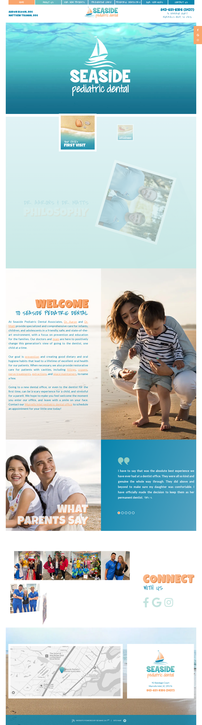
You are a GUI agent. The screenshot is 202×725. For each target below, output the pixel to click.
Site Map (117, 720)
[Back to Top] (124, 720)
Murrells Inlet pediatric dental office (48, 404)
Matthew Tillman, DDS (23, 15)
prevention (32, 356)
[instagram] (197, 40)
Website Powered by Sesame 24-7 (90, 720)
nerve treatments (19, 374)
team (56, 339)
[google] (197, 35)
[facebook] (197, 30)
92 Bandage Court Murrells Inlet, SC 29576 (177, 15)
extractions (39, 374)
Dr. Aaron (70, 321)
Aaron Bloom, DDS (21, 12)
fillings (71, 369)
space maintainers (64, 374)
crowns (82, 369)
